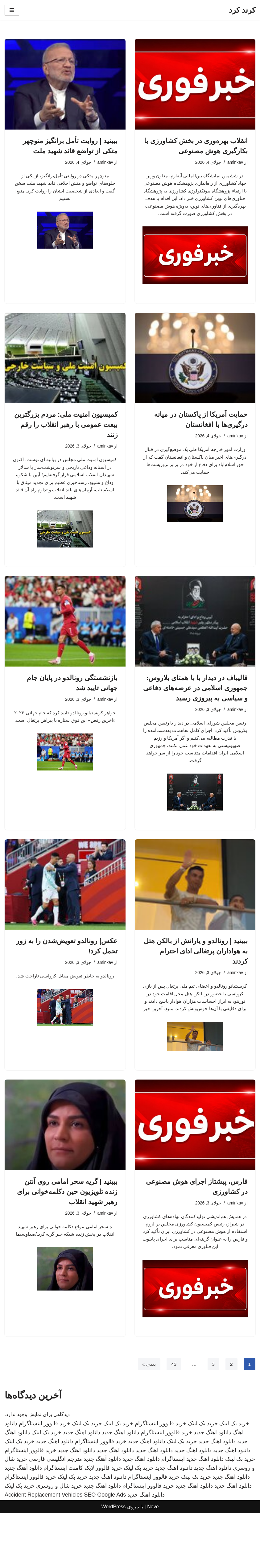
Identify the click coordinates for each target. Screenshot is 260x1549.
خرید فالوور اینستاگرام (160, 1459)
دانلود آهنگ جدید (102, 1495)
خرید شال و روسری (59, 1521)
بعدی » (148, 1399)
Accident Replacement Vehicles (43, 1530)
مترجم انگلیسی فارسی (55, 1495)
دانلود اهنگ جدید (212, 1468)
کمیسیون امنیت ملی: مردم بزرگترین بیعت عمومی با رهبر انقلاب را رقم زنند (66, 435)
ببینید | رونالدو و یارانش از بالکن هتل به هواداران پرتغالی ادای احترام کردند (196, 967)
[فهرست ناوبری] (12, 10)
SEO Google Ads (105, 1530)
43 (173, 1399)
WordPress (113, 1542)
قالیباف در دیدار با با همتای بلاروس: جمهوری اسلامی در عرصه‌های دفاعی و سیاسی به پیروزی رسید (195, 701)
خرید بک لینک (234, 1459)
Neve (153, 1542)
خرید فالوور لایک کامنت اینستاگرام (82, 1504)
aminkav (234, 162)
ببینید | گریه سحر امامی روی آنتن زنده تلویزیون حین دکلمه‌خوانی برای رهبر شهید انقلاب (67, 1217)
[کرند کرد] (242, 10)
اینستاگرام (173, 1495)
